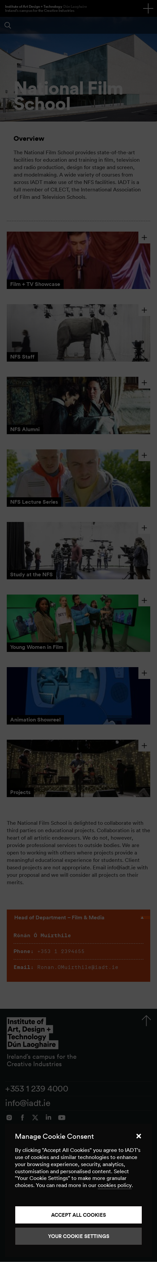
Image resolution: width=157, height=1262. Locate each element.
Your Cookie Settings (78, 1236)
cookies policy (115, 1185)
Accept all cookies (78, 1214)
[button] (138, 1136)
